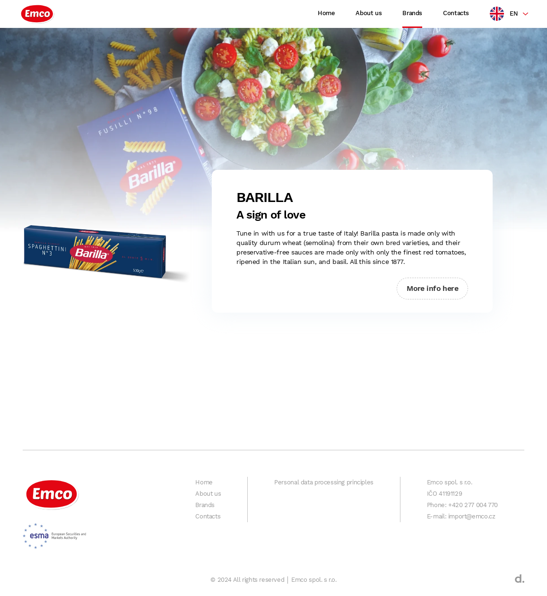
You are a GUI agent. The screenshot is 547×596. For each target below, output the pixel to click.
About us (369, 13)
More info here (432, 288)
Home (326, 13)
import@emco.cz (471, 516)
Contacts (456, 13)
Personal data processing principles (323, 482)
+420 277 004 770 (473, 504)
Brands (412, 13)
